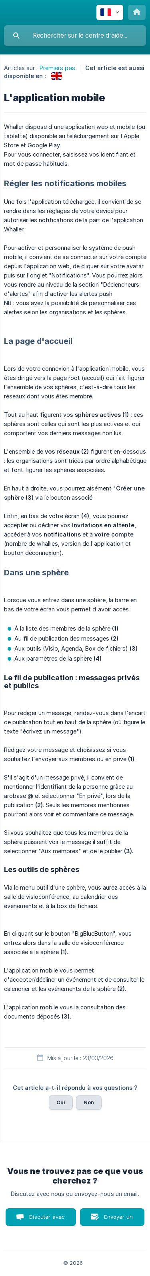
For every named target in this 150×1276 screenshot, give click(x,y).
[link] (56, 76)
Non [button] (89, 1102)
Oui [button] (60, 1102)
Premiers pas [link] (57, 67)
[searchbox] (75, 35)
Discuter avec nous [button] (47, 1220)
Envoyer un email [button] (118, 1220)
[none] (109, 12)
